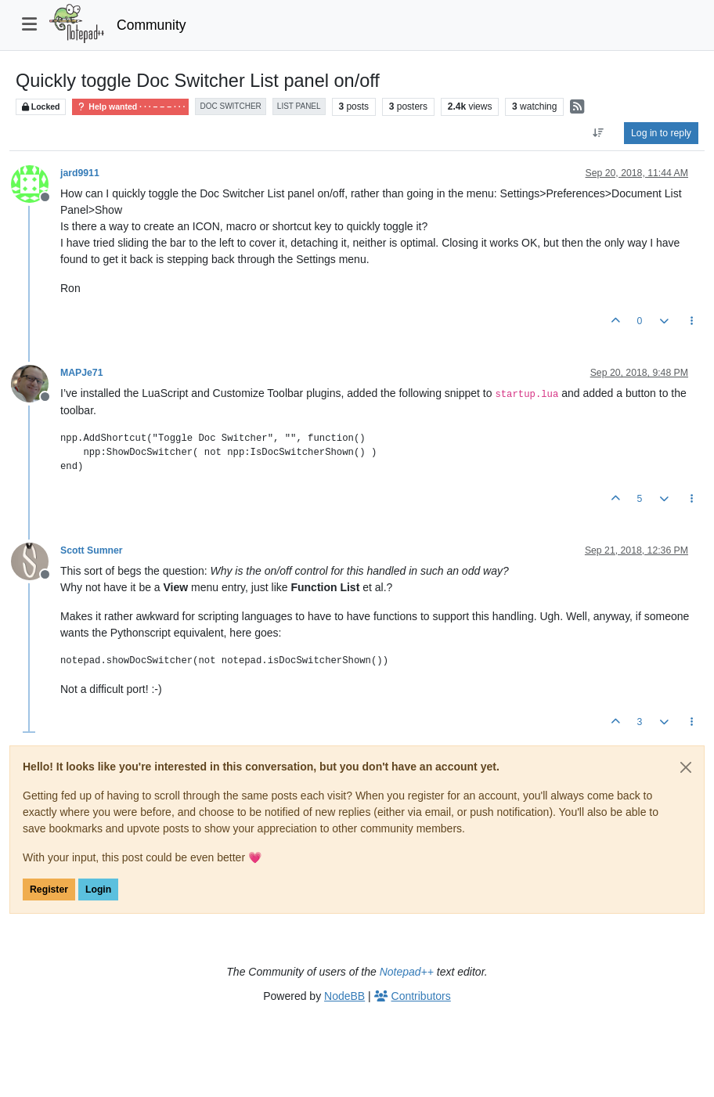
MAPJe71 (81, 372)
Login (98, 889)
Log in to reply (661, 133)
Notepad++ (407, 971)
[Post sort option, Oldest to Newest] (598, 133)
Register (49, 889)
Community (151, 25)
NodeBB (344, 996)
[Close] (686, 767)
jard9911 (79, 173)
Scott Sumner (91, 550)
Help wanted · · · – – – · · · (130, 107)
